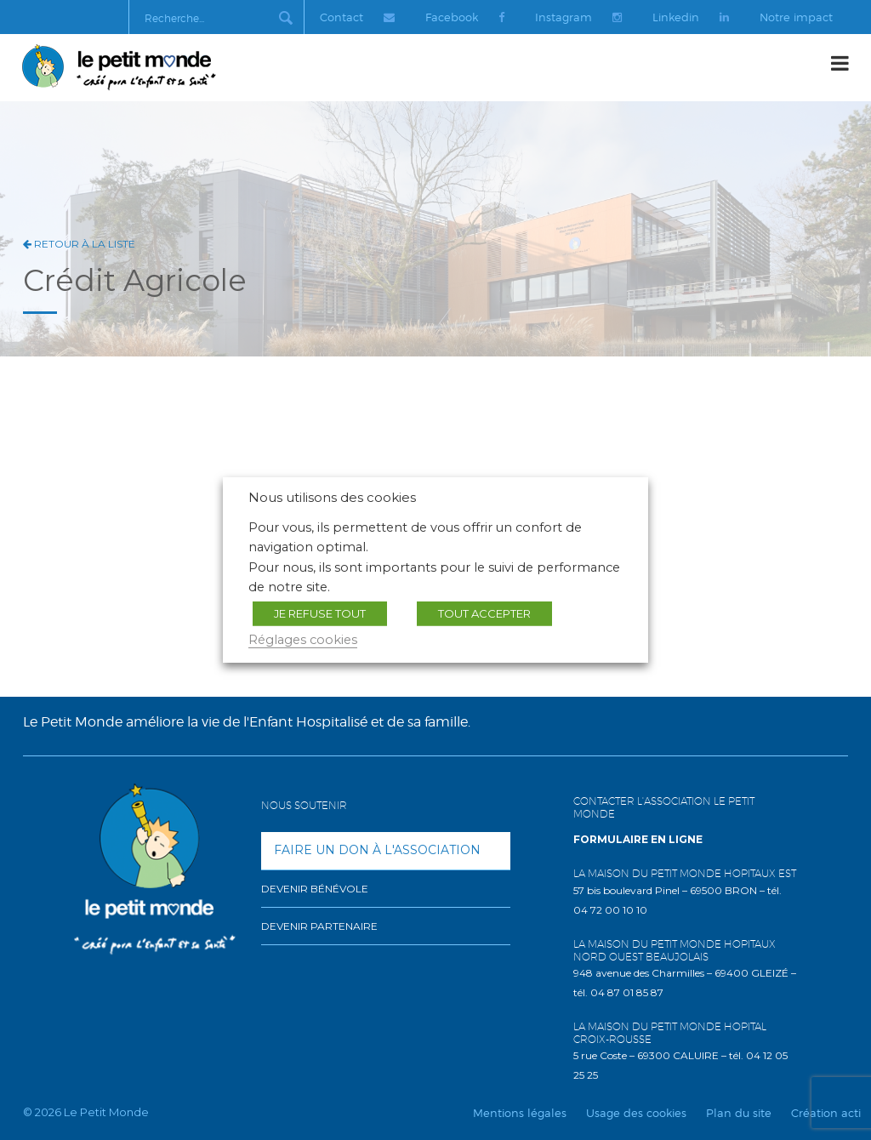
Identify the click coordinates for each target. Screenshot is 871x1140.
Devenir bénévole (314, 888)
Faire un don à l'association (377, 850)
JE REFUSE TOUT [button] (320, 613)
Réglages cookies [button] (302, 639)
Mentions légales (519, 1113)
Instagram (575, 17)
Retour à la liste (79, 243)
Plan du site (738, 1113)
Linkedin (689, 17)
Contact (353, 17)
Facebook (461, 17)
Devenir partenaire (319, 926)
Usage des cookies (636, 1113)
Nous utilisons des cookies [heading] (332, 497)
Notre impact (795, 17)
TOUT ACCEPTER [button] (484, 613)
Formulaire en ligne (638, 839)
